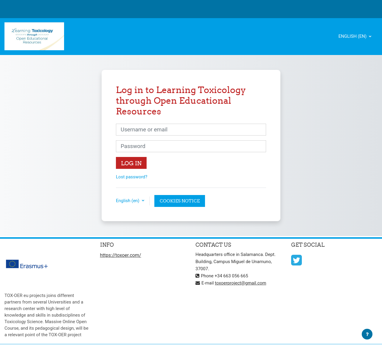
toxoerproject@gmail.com (240, 283)
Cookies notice (180, 201)
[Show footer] (367, 334)
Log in (131, 163)
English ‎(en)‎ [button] (128, 200)
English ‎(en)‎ (353, 36)
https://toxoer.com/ (120, 255)
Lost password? (131, 177)
